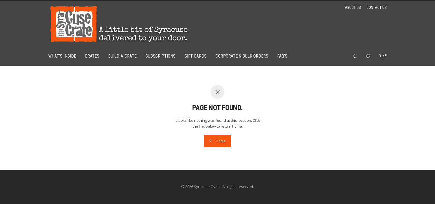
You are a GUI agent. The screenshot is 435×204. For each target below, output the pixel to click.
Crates (92, 56)
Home (217, 140)
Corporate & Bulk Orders (242, 56)
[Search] (354, 56)
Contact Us (376, 7)
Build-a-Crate (122, 56)
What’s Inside (62, 56)
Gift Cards (195, 56)
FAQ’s (282, 56)
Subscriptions (160, 56)
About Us (353, 7)
